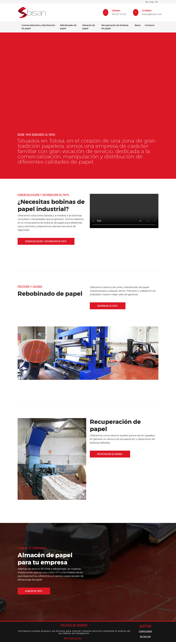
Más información (72, 638)
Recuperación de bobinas (110, 454)
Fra (156, 2)
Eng (151, 2)
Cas (146, 2)
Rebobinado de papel (68, 27)
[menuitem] (38, 27)
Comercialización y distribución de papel (38, 27)
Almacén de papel (88, 27)
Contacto (149, 25)
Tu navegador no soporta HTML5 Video (88, 76)
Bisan (137, 25)
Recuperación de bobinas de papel (114, 27)
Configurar (145, 632)
